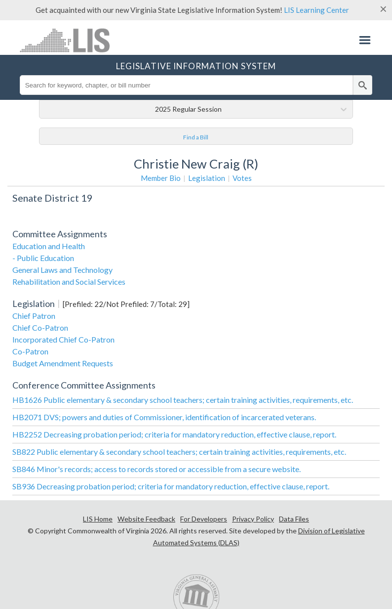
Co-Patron (30, 351)
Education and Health (48, 246)
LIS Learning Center (316, 9)
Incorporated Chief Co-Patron (63, 339)
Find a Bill (195, 137)
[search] (362, 85)
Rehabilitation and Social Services (68, 281)
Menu (364, 40)
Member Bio (161, 178)
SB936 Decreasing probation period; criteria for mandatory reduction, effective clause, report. (170, 486)
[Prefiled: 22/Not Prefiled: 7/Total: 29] (126, 304)
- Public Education (43, 257)
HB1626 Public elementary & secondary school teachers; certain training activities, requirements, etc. (182, 399)
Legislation (206, 178)
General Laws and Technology (62, 269)
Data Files (294, 519)
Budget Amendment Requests (62, 363)
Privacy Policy (253, 519)
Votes (242, 178)
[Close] (383, 8)
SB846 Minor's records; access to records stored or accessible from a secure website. (156, 469)
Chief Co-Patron (40, 327)
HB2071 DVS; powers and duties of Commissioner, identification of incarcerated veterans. (164, 417)
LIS (69, 40)
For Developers (203, 519)
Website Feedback (146, 519)
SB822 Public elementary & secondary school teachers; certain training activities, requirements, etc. (179, 451)
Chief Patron (33, 315)
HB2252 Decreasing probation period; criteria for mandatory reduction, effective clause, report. (174, 434)
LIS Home (98, 519)
